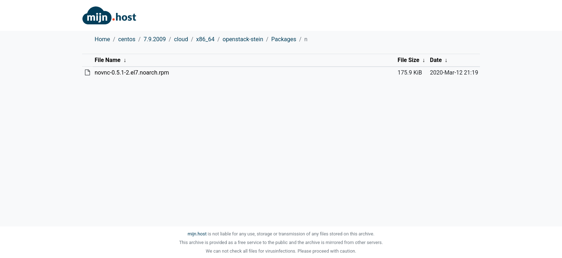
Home (102, 39)
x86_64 (205, 39)
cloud (181, 39)
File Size (408, 60)
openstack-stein (243, 39)
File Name (107, 60)
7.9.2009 (154, 39)
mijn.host (196, 233)
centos (126, 39)
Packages (283, 39)
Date (436, 60)
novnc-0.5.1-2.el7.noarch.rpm (132, 72)
